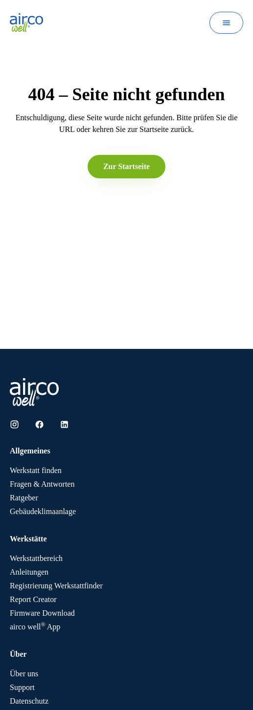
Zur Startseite (126, 166)
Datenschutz (29, 701)
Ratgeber (24, 498)
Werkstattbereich (36, 558)
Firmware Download (42, 613)
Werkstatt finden (36, 470)
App (35, 627)
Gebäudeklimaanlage (43, 511)
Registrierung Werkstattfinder (56, 585)
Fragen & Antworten (42, 484)
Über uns (24, 673)
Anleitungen (29, 572)
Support (22, 687)
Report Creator (33, 599)
